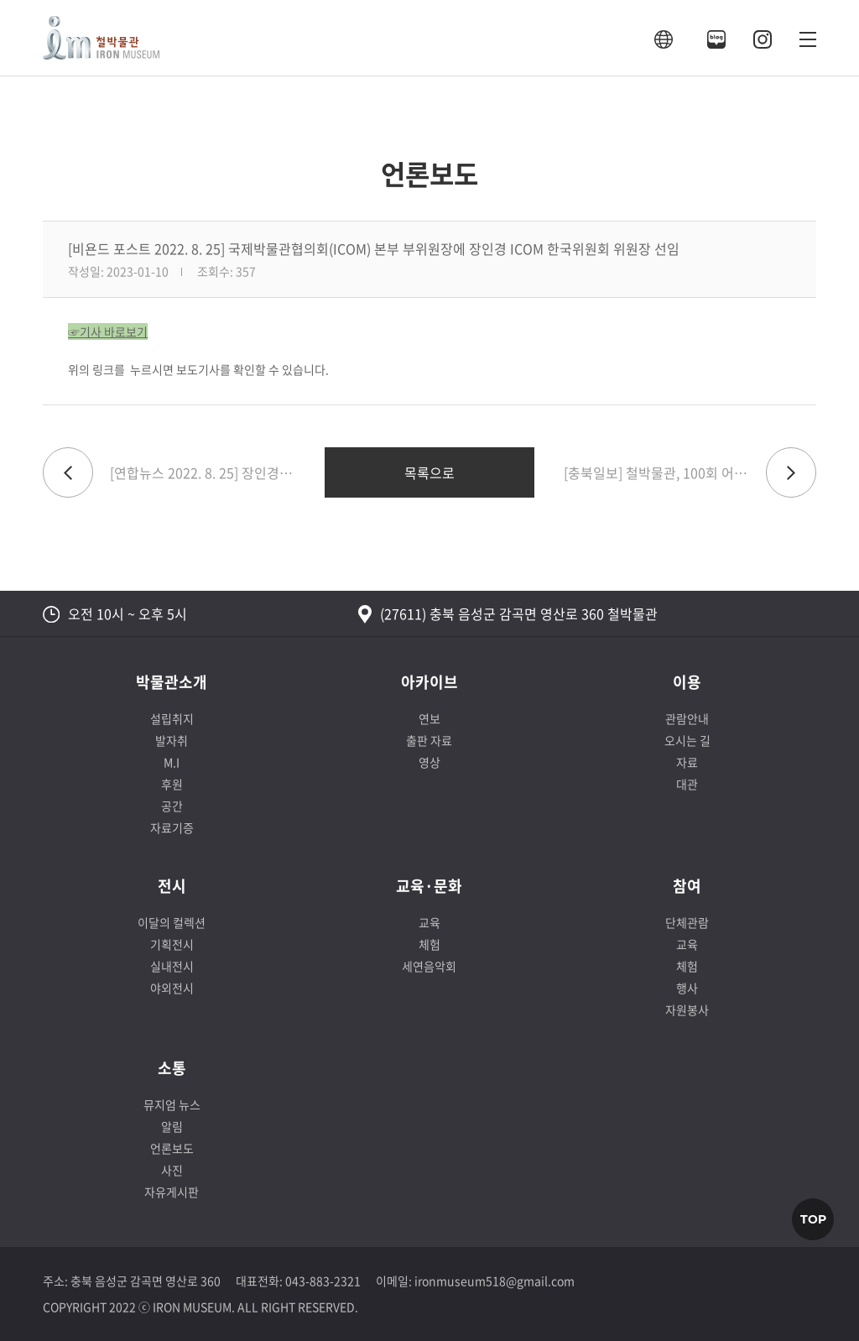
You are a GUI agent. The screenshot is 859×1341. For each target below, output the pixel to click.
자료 (687, 762)
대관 (687, 783)
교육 (429, 922)
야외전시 (172, 987)
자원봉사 (687, 1009)
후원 (172, 783)
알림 (172, 1126)
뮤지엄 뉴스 (171, 1104)
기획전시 (172, 944)
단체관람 (687, 922)
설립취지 (172, 718)
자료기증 (172, 827)
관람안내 (687, 718)
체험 (429, 944)
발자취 (171, 740)
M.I (172, 762)
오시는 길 (687, 740)
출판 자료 (429, 740)
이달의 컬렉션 (172, 922)
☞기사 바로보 (102, 331)
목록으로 (429, 472)
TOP (813, 1219)
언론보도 (172, 1148)
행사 (687, 987)
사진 (172, 1169)
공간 (172, 805)
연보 (429, 718)
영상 (429, 762)
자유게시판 (171, 1191)
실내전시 (172, 965)
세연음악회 (429, 965)
